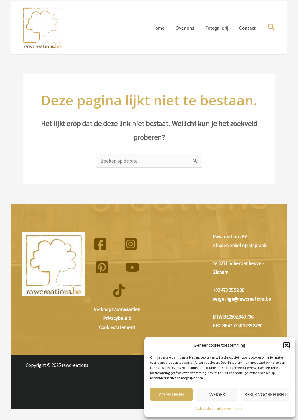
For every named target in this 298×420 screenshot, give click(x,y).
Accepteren (171, 394)
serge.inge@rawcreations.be (242, 299)
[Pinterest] (102, 267)
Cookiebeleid (204, 408)
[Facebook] (100, 244)
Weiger (217, 394)
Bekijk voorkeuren (265, 394)
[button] (286, 345)
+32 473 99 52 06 (228, 290)
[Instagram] (130, 244)
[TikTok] (119, 290)
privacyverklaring (229, 408)
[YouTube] (132, 267)
